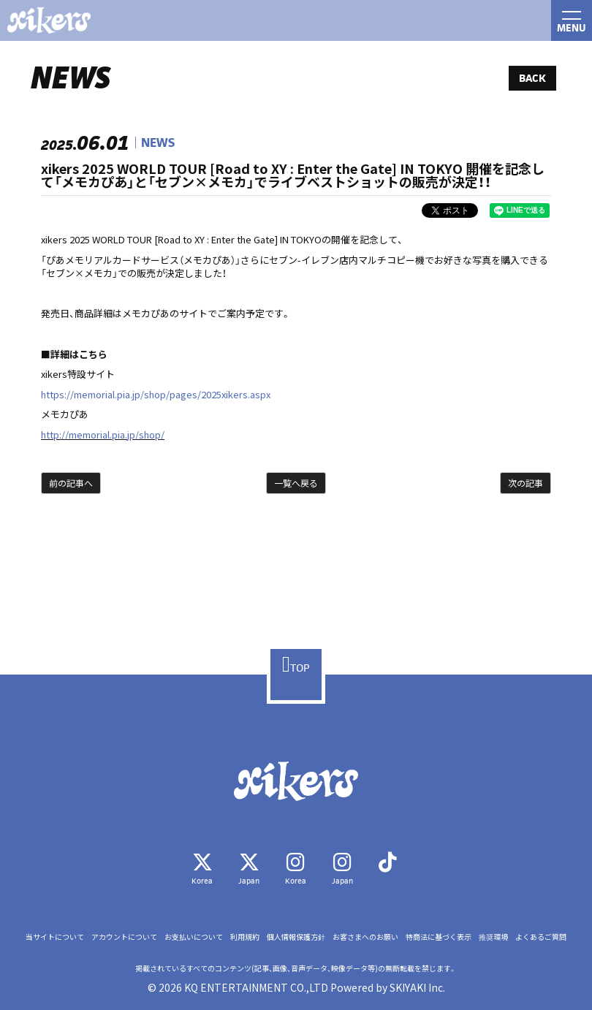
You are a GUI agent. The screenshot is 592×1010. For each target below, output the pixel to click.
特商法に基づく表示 (438, 937)
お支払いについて (193, 937)
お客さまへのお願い (365, 937)
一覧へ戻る (296, 482)
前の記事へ (71, 482)
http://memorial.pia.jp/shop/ (102, 434)
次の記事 (525, 482)
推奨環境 (493, 937)
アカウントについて (124, 937)
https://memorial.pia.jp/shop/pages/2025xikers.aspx (155, 394)
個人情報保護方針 (296, 937)
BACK (532, 78)
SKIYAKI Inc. (417, 987)
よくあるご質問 (540, 937)
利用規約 (244, 937)
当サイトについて (55, 937)
